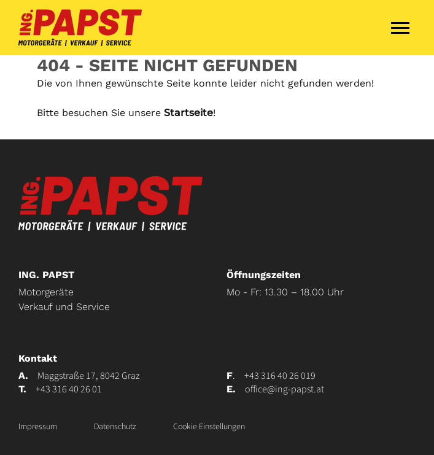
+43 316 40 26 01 (69, 389)
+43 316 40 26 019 (280, 376)
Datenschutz (115, 427)
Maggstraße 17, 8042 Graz (88, 376)
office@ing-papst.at (284, 389)
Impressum (37, 427)
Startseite (188, 113)
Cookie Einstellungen (209, 427)
